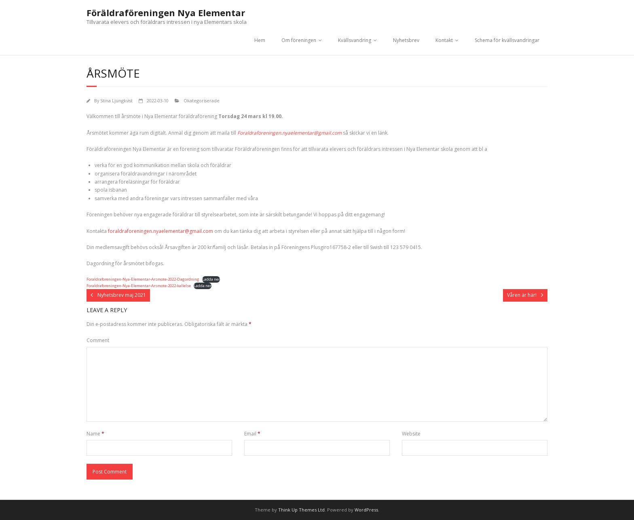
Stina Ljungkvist (116, 100)
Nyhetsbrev (406, 40)
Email (252, 433)
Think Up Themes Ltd (301, 510)
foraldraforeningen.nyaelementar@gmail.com (160, 231)
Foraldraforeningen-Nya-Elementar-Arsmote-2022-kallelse (139, 285)
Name (95, 433)
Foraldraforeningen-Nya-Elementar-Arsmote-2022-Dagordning (143, 279)
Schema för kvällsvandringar (507, 40)
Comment (98, 340)
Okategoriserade (202, 100)
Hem (259, 40)
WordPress (366, 510)
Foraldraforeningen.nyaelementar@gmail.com (289, 132)
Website (411, 433)
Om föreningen (298, 40)
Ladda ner (211, 279)
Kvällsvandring (354, 40)
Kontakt (444, 40)
